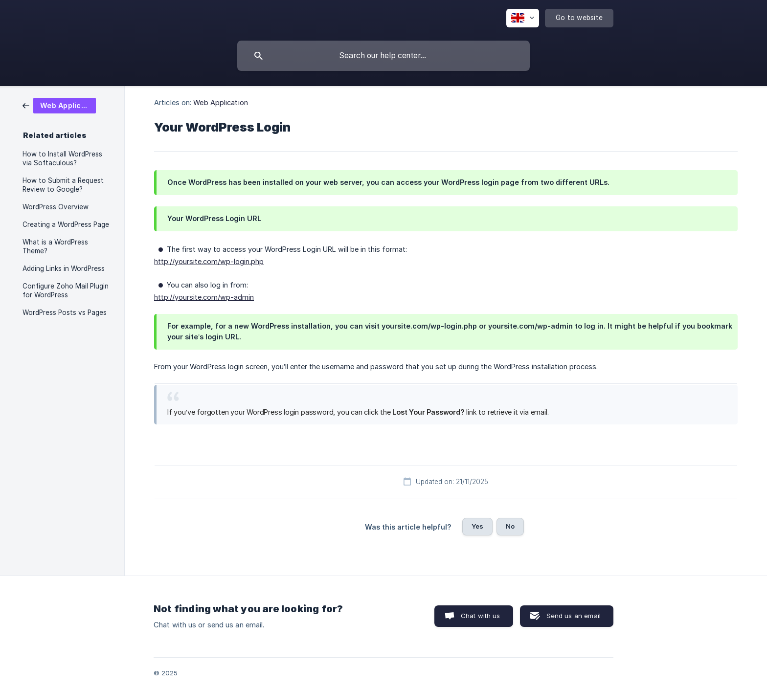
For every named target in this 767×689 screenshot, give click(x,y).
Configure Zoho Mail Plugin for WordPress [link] (66, 290)
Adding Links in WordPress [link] (64, 268)
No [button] (510, 526)
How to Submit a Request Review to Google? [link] (63, 185)
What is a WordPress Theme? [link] (55, 246)
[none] (522, 18)
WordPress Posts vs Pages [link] (65, 312)
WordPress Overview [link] (56, 207)
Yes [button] (477, 526)
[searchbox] (383, 56)
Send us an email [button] (573, 616)
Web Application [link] (220, 102)
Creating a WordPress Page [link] (66, 224)
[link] (59, 105)
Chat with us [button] (480, 616)
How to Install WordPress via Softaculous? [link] (62, 158)
